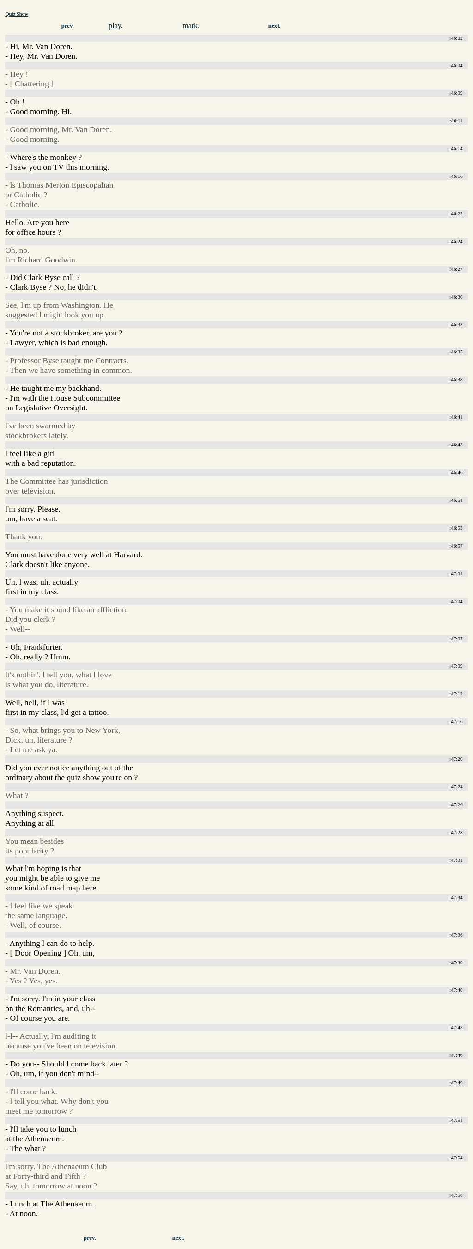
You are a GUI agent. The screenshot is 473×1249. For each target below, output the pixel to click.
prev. (67, 26)
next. (274, 26)
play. (116, 26)
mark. (191, 26)
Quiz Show (16, 14)
